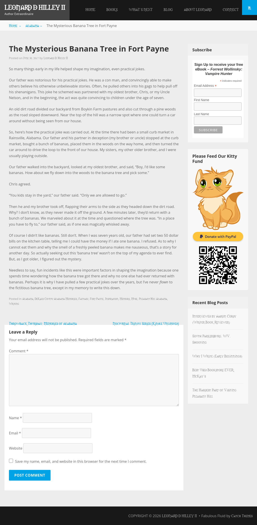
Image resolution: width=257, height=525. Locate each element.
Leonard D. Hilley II (56, 58)
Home (90, 9)
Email (15, 433)
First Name (201, 100)
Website (15, 448)
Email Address (205, 86)
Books (112, 9)
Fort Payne (97, 299)
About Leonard (198, 9)
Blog (168, 9)
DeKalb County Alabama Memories (56, 299)
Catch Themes (242, 515)
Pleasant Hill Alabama (153, 299)
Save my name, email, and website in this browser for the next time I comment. (81, 461)
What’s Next (141, 9)
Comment (18, 351)
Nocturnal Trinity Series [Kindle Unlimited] (146, 323)
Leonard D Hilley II (34, 7)
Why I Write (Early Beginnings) (217, 355)
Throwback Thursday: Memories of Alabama (43, 323)
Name (15, 417)
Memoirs (125, 299)
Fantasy (83, 299)
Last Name (201, 114)
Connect (231, 9)
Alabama (33, 25)
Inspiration (111, 299)
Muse (134, 299)
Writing (14, 303)
